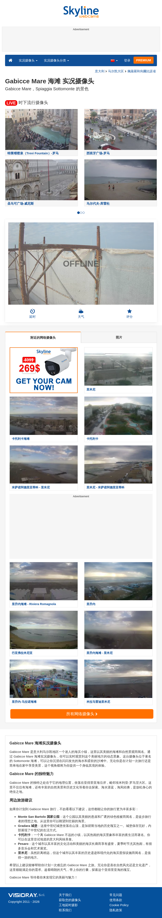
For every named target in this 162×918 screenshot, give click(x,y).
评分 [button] (129, 313)
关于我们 (65, 895)
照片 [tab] (119, 337)
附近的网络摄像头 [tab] (43, 337)
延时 (32, 313)
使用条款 (115, 900)
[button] (114, 60)
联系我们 (65, 910)
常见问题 (115, 895)
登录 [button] (127, 60)
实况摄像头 (28, 60)
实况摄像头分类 (56, 60)
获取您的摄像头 (70, 900)
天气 (81, 313)
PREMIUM (143, 60)
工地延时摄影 (68, 905)
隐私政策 (115, 910)
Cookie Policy (119, 905)
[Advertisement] (80, 41)
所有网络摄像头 (81, 714)
